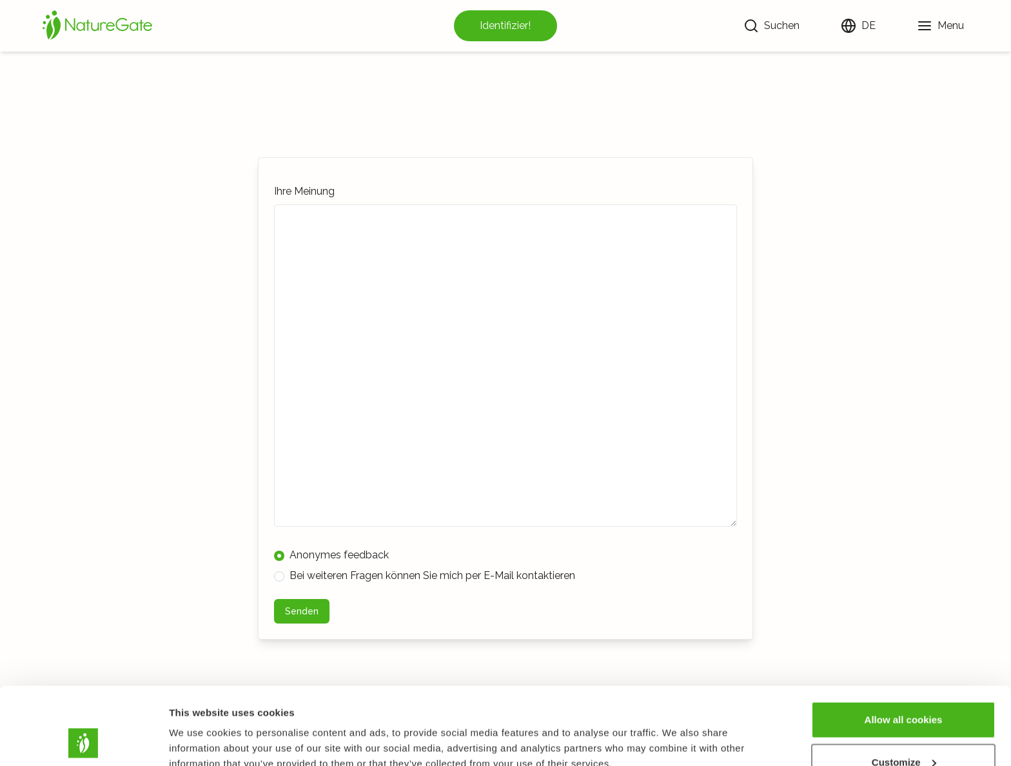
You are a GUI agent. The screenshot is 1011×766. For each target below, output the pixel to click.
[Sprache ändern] (858, 26)
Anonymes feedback (331, 555)
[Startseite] (97, 25)
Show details (199, 726)
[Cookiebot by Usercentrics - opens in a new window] (83, 741)
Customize (904, 689)
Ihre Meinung (304, 191)
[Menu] (940, 26)
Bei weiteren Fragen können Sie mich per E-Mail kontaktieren (424, 575)
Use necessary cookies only (903, 731)
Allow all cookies (904, 647)
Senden (302, 611)
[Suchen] (771, 26)
